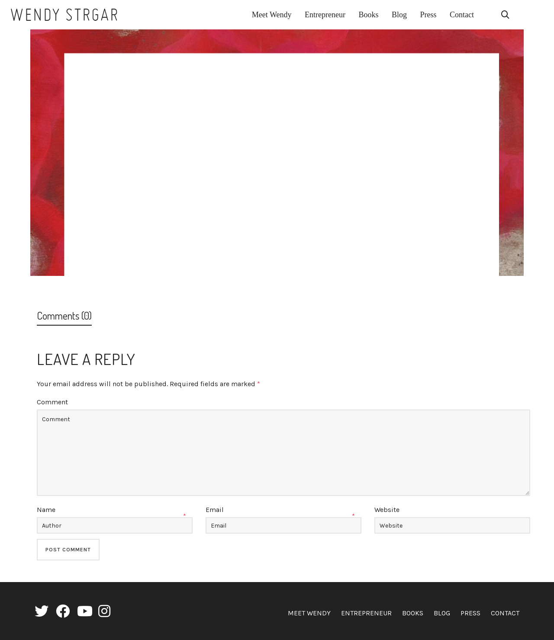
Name (46, 510)
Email (215, 510)
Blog (442, 613)
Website (386, 510)
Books (412, 613)
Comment (52, 402)
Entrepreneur (366, 613)
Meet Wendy (309, 613)
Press (470, 613)
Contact (505, 613)
